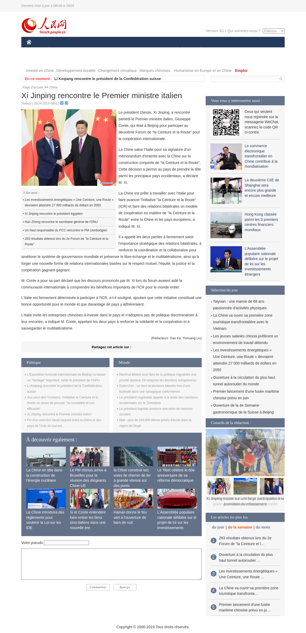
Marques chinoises (155, 70)
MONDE (82, 49)
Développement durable (76, 70)
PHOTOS (266, 49)
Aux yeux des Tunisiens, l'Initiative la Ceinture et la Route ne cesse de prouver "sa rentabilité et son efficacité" (62, 403)
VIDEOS (37, 60)
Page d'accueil (33, 87)
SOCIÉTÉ (175, 49)
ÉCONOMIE (58, 49)
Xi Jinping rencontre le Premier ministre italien (59, 414)
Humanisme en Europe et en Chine (202, 70)
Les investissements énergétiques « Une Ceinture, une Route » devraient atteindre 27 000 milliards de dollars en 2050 (69, 202)
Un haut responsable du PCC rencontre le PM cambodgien (66, 230)
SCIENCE (128, 49)
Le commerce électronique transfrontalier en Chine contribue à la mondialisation (261, 156)
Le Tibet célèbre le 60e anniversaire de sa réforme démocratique (176, 475)
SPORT (219, 49)
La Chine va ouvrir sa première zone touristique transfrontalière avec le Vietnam (243, 322)
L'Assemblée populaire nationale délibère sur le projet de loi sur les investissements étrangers (177, 522)
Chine (54, 87)
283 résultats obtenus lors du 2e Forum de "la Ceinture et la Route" (66, 241)
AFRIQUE (105, 49)
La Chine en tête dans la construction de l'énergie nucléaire (44, 475)
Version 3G (215, 31)
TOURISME (242, 49)
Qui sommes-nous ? (244, 31)
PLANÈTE (198, 49)
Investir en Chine (40, 70)
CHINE (35, 49)
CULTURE (151, 49)
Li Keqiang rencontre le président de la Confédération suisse (107, 79)
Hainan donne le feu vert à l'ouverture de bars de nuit (130, 517)
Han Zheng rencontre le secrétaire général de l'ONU (61, 222)
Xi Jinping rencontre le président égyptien (54, 214)
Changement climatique (117, 70)
